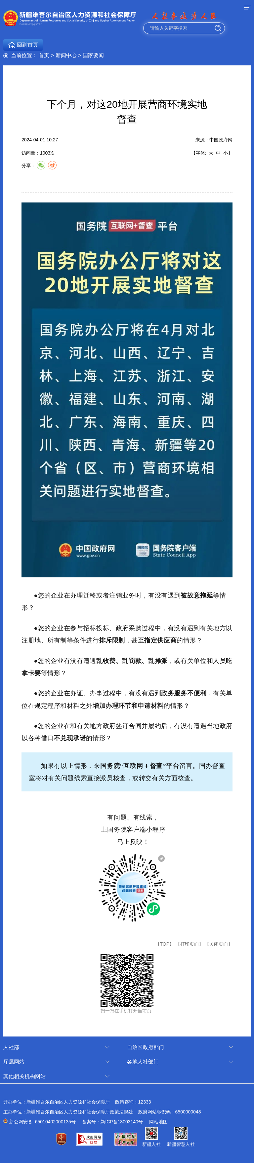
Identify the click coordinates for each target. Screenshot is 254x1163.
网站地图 (158, 1121)
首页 (44, 55)
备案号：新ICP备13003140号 (112, 1121)
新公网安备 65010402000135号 (42, 1121)
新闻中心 (66, 55)
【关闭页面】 (219, 944)
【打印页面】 (189, 944)
